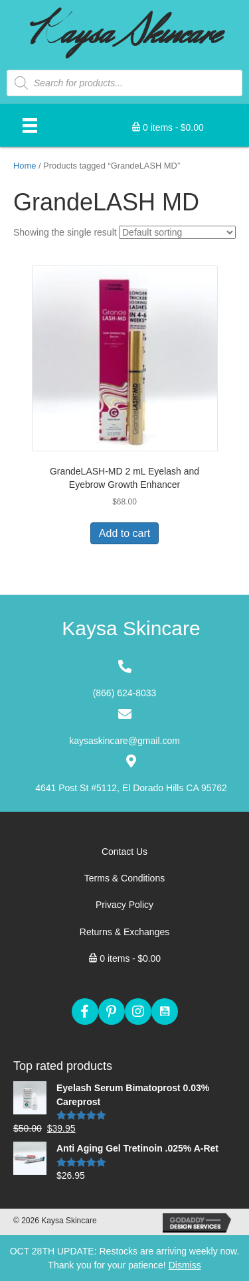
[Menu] (29, 125)
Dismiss (185, 1265)
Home (24, 166)
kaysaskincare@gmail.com (124, 740)
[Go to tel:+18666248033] (124, 679)
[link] (124, 851)
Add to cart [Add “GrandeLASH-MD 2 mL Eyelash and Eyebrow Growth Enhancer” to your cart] (124, 533)
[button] (85, 1011)
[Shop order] (177, 232)
